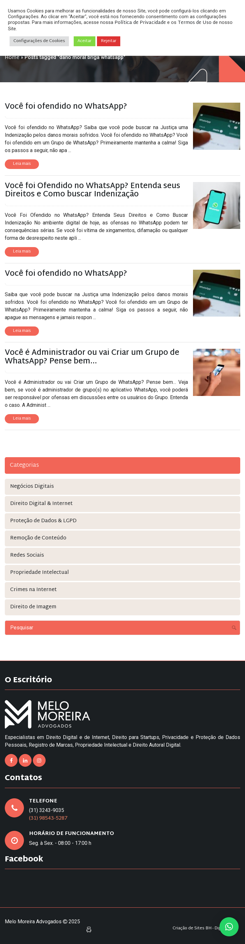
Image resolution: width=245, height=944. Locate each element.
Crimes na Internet (33, 590)
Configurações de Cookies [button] (39, 41)
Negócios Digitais (32, 486)
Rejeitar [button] (108, 41)
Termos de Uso (195, 22)
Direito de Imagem (33, 607)
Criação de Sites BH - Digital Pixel (205, 929)
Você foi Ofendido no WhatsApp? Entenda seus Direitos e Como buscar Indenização (92, 190)
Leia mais (22, 164)
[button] (229, 926)
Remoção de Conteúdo (38, 538)
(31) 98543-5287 (48, 818)
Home (12, 57)
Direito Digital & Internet (41, 504)
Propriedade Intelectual (39, 572)
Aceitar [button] (85, 41)
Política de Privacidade (140, 22)
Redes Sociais (27, 555)
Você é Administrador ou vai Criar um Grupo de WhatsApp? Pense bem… (92, 357)
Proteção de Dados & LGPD (43, 521)
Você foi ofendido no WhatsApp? (66, 107)
